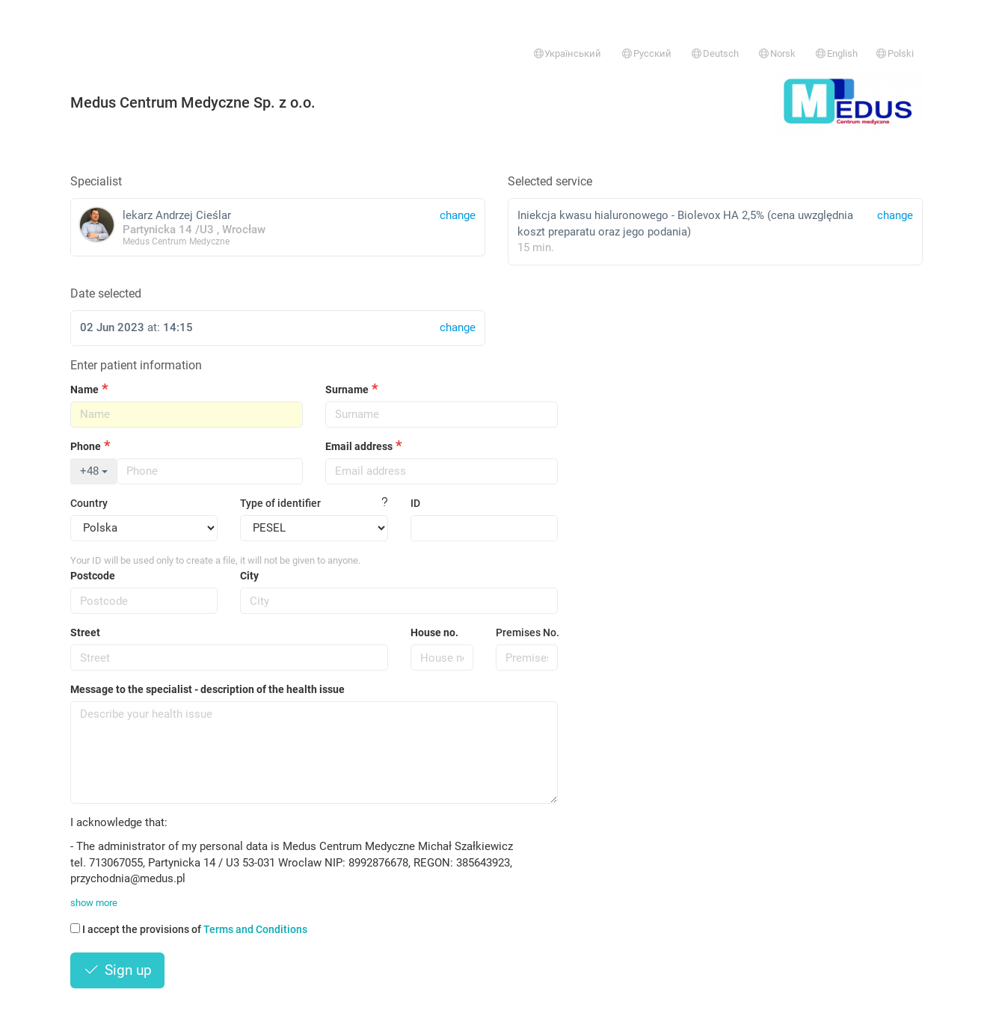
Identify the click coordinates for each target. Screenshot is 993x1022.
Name (84, 389)
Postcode (92, 576)
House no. (434, 632)
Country (89, 503)
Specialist (96, 181)
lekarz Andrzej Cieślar (278, 227)
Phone (85, 446)
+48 (94, 471)
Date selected (105, 293)
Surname (347, 389)
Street (85, 632)
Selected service (550, 181)
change (895, 215)
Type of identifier (280, 503)
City (249, 576)
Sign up (117, 970)
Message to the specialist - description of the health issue (207, 689)
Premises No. (527, 632)
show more (93, 902)
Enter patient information (136, 365)
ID (415, 503)
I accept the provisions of (188, 929)
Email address (359, 446)
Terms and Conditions (255, 929)
